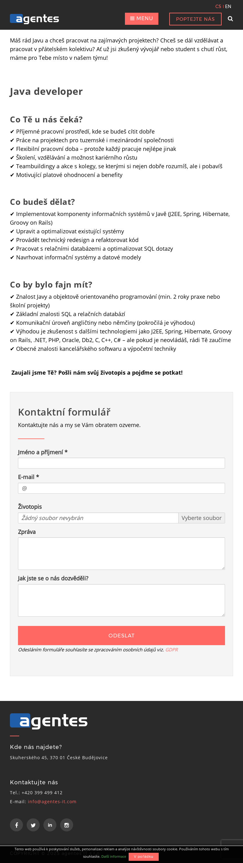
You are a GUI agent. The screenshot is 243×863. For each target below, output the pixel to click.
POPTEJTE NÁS (195, 19)
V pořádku (143, 856)
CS (218, 6)
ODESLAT (121, 635)
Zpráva (27, 531)
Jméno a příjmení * (43, 452)
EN (228, 6)
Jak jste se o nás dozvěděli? (53, 578)
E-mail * (28, 477)
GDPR (171, 649)
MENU (141, 18)
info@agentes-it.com (52, 801)
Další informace (113, 856)
